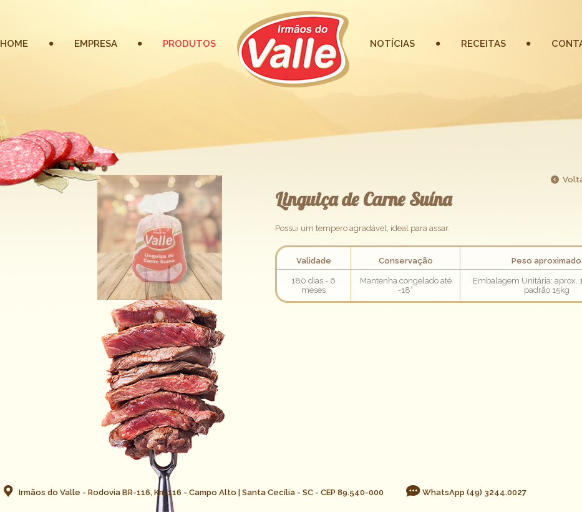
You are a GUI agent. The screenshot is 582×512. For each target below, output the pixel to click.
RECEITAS (483, 43)
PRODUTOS (189, 43)
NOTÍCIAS (392, 43)
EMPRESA (95, 43)
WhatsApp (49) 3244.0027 (465, 492)
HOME (14, 43)
